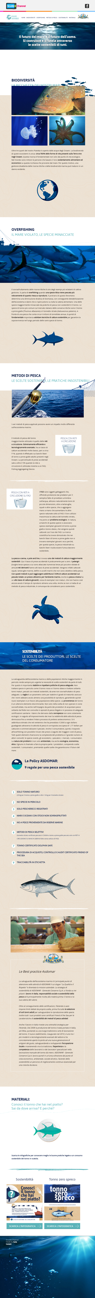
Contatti (8, 1244)
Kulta (15, 1242)
